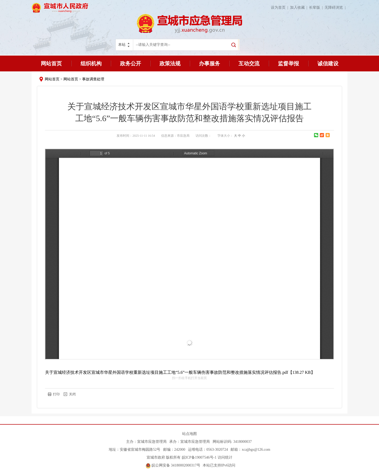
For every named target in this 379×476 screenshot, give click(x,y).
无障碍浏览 (336, 7)
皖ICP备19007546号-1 (199, 457)
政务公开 (130, 63)
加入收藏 (299, 7)
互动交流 (249, 63)
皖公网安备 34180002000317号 (173, 465)
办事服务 (209, 63)
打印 (56, 394)
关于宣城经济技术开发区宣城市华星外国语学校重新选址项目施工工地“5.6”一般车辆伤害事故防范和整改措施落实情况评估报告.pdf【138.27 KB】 (180, 372)
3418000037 (242, 442)
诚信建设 (327, 63)
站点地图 (189, 434)
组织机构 (91, 63)
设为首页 (280, 7)
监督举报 (288, 63)
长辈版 (317, 7)
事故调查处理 (93, 79)
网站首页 (51, 63)
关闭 (72, 394)
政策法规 (170, 63)
